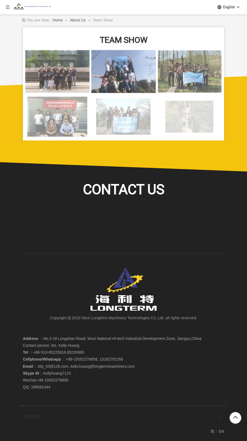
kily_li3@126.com (53, 366)
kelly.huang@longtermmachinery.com (103, 366)
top (235, 417)
